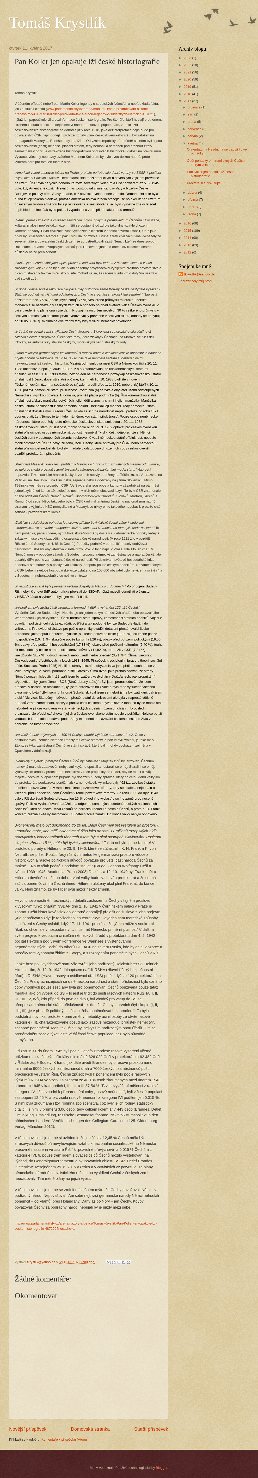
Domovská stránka (90, 1429)
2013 (188, 245)
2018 (188, 94)
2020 (188, 79)
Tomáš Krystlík (57, 22)
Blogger (161, 1468)
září (191, 114)
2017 (188, 101)
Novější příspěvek (27, 1429)
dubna (193, 192)
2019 (188, 87)
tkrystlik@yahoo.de (199, 274)
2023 (188, 58)
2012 (188, 252)
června (193, 136)
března (193, 199)
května (193, 143)
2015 (188, 231)
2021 (188, 72)
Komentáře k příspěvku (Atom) (64, 1439)
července (195, 129)
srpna (192, 122)
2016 (188, 223)
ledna (192, 214)
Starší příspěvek (151, 1429)
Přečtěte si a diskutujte (204, 183)
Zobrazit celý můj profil (195, 281)
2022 (188, 65)
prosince (194, 107)
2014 (188, 238)
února (192, 207)
